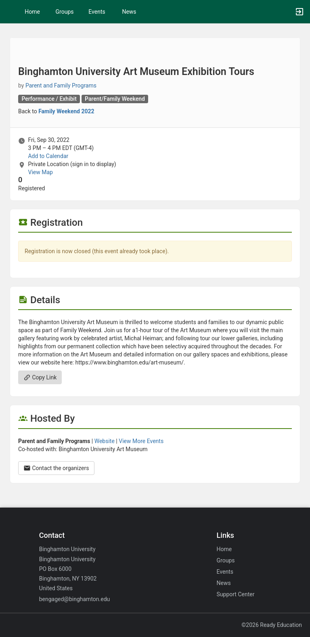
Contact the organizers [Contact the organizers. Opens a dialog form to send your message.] (56, 468)
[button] (10, 11)
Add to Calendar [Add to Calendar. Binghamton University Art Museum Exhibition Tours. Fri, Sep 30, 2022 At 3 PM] (48, 156)
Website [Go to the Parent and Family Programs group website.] (104, 441)
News (129, 11)
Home (224, 549)
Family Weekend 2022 (66, 111)
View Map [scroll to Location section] (40, 172)
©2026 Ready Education (271, 625)
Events (96, 11)
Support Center (236, 594)
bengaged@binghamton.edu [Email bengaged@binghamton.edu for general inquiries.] (74, 599)
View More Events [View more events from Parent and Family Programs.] (141, 441)
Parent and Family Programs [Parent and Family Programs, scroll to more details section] (60, 85)
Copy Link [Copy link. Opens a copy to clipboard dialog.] (40, 377)
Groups (65, 11)
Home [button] (32, 11)
